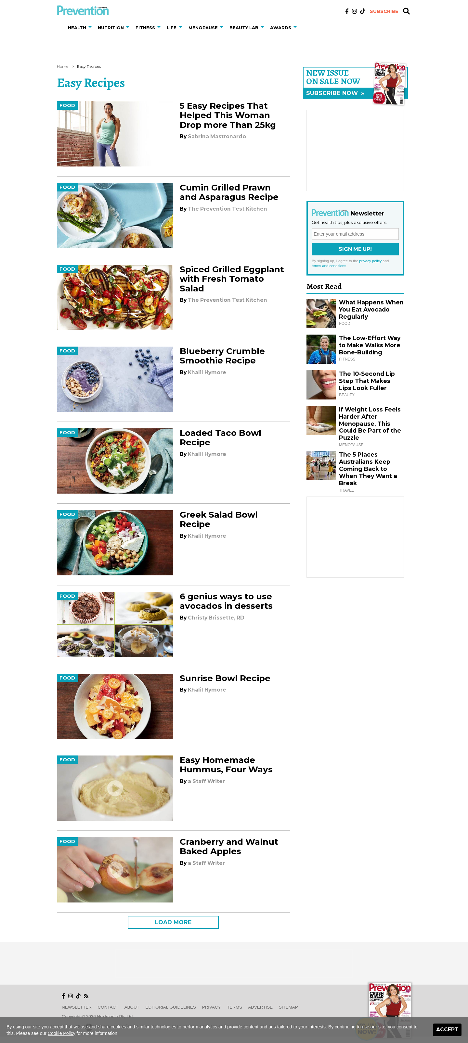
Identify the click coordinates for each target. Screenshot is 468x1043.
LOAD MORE (173, 922)
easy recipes (89, 66)
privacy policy (370, 261)
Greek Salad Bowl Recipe (219, 519)
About (131, 1007)
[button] (91, 27)
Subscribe (384, 11)
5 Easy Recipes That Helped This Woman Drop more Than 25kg (228, 115)
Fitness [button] (145, 27)
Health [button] (77, 27)
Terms (234, 1007)
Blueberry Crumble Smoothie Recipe (222, 356)
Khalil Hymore (207, 372)
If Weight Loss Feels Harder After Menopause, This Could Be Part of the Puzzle (370, 423)
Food (67, 105)
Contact (108, 1007)
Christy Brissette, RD (216, 618)
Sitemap (288, 1007)
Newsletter (77, 1007)
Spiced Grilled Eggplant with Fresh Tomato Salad (232, 278)
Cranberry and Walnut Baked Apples (229, 846)
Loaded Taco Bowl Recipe (220, 438)
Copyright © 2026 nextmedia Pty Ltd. (98, 1016)
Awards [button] (280, 27)
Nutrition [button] (111, 27)
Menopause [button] (203, 27)
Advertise (260, 1007)
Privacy (211, 1007)
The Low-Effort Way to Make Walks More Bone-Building (369, 345)
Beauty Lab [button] (243, 27)
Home (62, 66)
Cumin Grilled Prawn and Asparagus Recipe (229, 192)
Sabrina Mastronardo (217, 136)
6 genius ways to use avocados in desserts (226, 601)
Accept (447, 1029)
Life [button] (171, 27)
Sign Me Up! (355, 249)
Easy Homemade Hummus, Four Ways (226, 765)
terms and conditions (329, 266)
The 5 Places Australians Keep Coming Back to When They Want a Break (368, 468)
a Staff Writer (206, 781)
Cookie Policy (61, 1033)
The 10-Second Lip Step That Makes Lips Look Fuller (367, 380)
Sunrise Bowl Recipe (225, 678)
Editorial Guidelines (171, 1007)
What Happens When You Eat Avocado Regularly (371, 309)
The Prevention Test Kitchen (227, 209)
